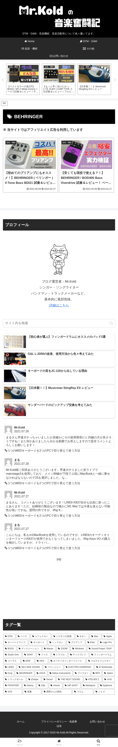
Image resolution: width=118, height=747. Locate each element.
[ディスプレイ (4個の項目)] (78, 655)
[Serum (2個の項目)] (49, 679)
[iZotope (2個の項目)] (34, 679)
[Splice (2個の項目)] (108, 673)
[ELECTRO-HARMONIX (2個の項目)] (79, 667)
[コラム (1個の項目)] (82, 692)
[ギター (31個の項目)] (82, 636)
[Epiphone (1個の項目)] (106, 685)
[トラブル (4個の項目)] (60, 655)
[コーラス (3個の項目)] (11, 661)
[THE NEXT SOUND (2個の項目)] (69, 679)
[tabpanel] (23, 79)
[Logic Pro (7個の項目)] (106, 642)
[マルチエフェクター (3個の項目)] (101, 661)
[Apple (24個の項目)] (108, 636)
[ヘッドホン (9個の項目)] (57, 642)
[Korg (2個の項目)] (8, 673)
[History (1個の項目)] (29, 685)
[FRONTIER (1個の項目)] (12, 685)
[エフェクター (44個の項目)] (41, 636)
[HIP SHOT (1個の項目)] (71, 685)
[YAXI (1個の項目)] (109, 679)
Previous (3, 80)
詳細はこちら (59, 305)
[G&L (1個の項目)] (42, 685)
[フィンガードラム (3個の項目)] (102, 655)
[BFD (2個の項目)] (96, 673)
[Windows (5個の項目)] (78, 649)
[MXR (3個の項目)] (27, 661)
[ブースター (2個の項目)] (81, 673)
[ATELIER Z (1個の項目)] (93, 679)
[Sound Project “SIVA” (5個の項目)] (101, 649)
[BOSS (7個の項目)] (9, 649)
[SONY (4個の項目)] (29, 655)
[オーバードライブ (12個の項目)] (15, 642)
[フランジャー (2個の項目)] (53, 667)
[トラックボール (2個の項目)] (14, 679)
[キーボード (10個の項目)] (38, 642)
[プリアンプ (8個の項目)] (76, 642)
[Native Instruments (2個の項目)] (60, 673)
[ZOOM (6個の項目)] (63, 649)
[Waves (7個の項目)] (49, 649)
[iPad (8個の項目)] (92, 642)
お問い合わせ (97, 721)
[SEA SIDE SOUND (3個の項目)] (29, 667)
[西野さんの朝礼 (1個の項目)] (57, 692)
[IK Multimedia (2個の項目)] (105, 667)
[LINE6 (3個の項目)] (9, 667)
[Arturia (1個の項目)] (55, 685)
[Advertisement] (59, 588)
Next (115, 80)
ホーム (21, 721)
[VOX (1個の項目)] (12, 692)
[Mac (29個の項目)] (95, 636)
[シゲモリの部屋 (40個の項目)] (63, 636)
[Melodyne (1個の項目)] (89, 685)
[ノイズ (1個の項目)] (104, 692)
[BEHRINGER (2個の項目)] (24, 673)
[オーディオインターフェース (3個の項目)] (67, 661)
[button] (111, 323)
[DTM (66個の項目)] (9, 636)
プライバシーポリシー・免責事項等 (59, 724)
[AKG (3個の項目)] (41, 661)
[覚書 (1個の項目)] (32, 692)
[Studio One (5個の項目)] (12, 655)
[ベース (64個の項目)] (23, 636)
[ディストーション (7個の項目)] (29, 649)
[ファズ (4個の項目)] (44, 655)
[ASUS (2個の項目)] (41, 673)
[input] (59, 323)
